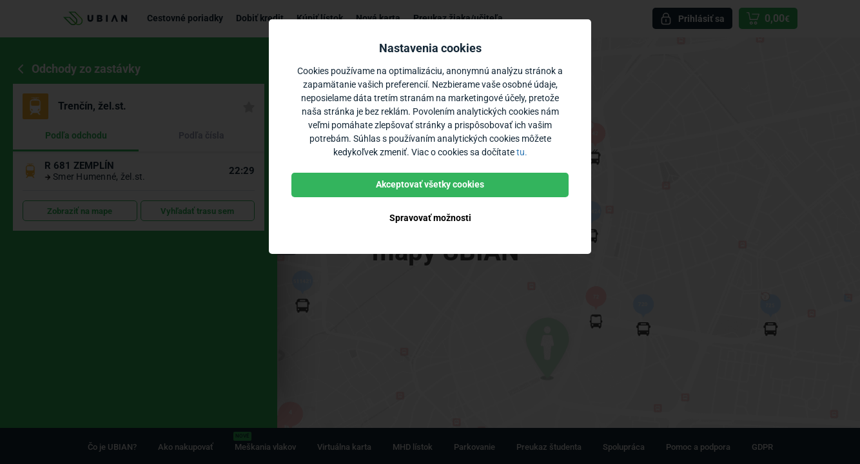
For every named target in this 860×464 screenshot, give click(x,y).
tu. (521, 152)
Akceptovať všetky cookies (430, 184)
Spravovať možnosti (430, 218)
